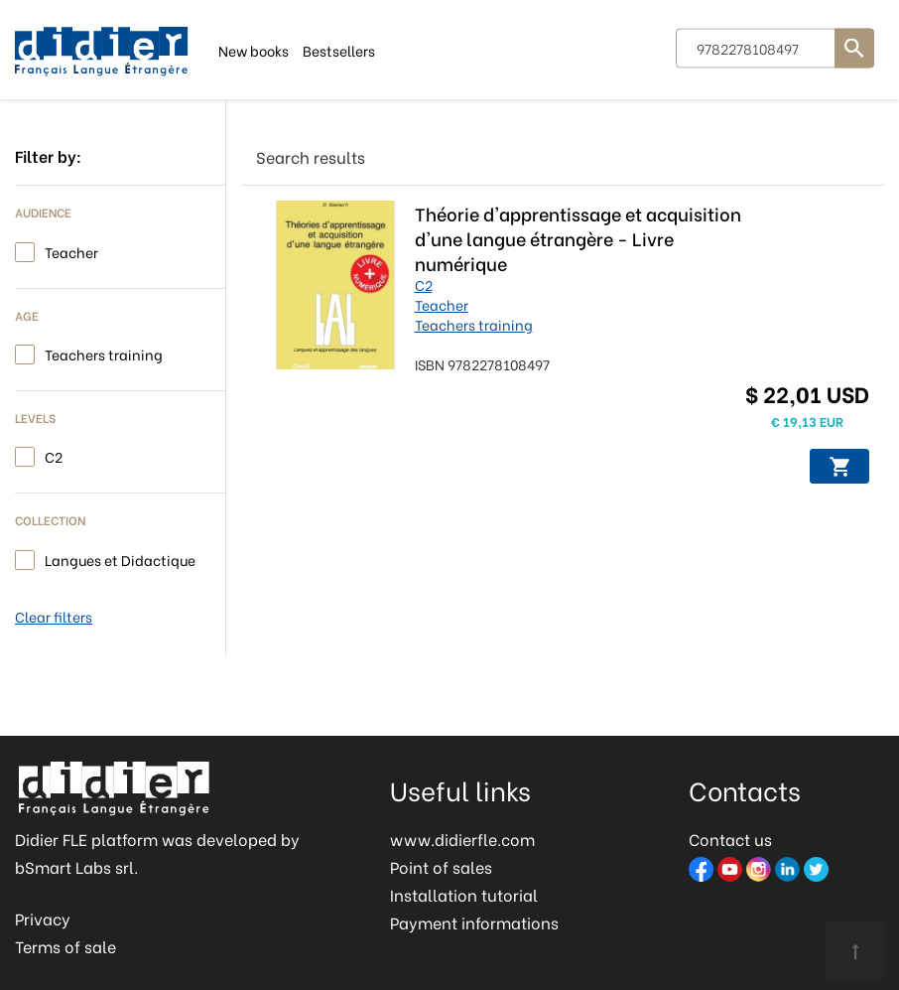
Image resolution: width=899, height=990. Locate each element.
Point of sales (441, 866)
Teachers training (104, 353)
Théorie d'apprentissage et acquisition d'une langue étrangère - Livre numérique (578, 238)
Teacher (71, 250)
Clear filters (53, 616)
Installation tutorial (464, 894)
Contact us (730, 838)
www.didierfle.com (462, 838)
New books (253, 49)
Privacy (42, 918)
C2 (54, 455)
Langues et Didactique (120, 558)
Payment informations (474, 922)
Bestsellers (339, 49)
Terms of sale (65, 945)
